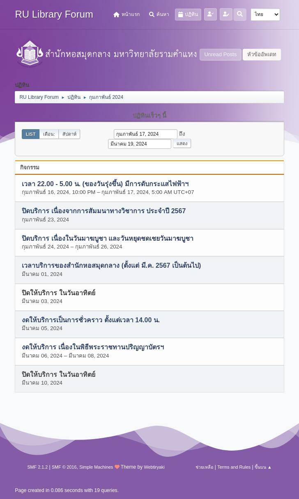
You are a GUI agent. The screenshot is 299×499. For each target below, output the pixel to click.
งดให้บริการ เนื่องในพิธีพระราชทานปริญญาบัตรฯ (92, 347)
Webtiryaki (154, 467)
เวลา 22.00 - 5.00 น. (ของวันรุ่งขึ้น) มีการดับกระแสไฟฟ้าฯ (105, 183)
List (30, 134)
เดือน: (49, 134)
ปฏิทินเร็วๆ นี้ (149, 115)
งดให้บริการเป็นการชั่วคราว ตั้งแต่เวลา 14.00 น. (91, 320)
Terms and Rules (234, 467)
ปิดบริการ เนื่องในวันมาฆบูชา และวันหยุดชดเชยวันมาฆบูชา (107, 238)
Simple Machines (96, 467)
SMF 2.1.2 (37, 467)
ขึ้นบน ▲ (263, 467)
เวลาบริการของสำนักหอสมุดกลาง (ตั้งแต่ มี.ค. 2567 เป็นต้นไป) (111, 265)
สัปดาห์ (69, 134)
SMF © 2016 (64, 467)
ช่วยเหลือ (204, 467)
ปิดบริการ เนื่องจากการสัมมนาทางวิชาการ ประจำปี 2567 (104, 211)
